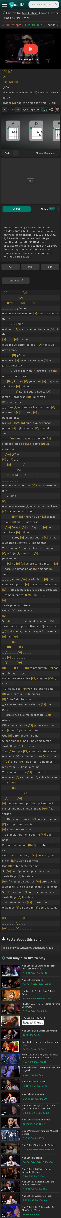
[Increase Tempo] (18, 109)
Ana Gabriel (30, 13)
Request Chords (33, 1022)
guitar (8, 153)
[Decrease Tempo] (4, 109)
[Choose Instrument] (15, 153)
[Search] (56, 4)
